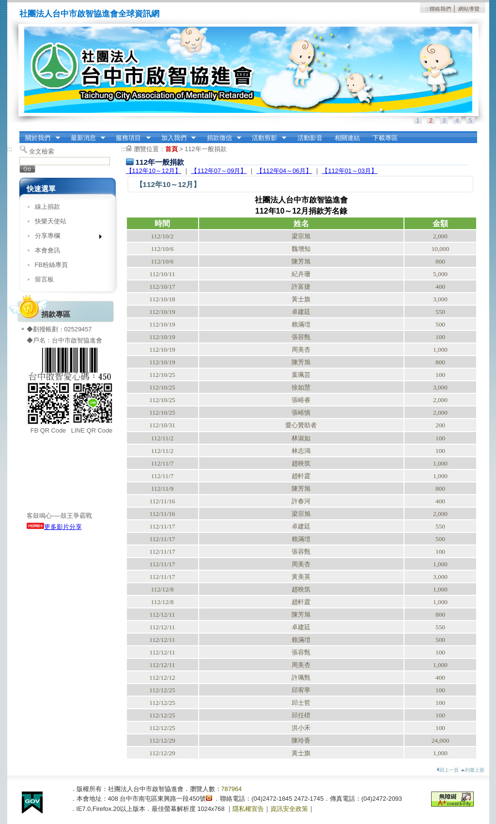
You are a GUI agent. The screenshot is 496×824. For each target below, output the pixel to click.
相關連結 (347, 137)
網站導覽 (469, 9)
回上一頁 (447, 770)
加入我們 (175, 138)
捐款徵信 (221, 138)
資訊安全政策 (289, 808)
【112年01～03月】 (349, 170)
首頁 (171, 149)
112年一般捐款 (205, 149)
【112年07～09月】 (219, 170)
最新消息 (84, 138)
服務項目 (130, 138)
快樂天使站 (50, 221)
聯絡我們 (440, 9)
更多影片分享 (54, 526)
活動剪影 (266, 138)
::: (427, 9)
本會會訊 (47, 250)
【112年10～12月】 (154, 170)
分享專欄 (65, 237)
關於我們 (39, 138)
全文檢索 (41, 151)
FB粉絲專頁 (51, 264)
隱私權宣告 (248, 808)
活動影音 (310, 137)
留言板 (44, 279)
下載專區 (385, 137)
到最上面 (472, 770)
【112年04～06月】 (284, 170)
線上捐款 (47, 206)
